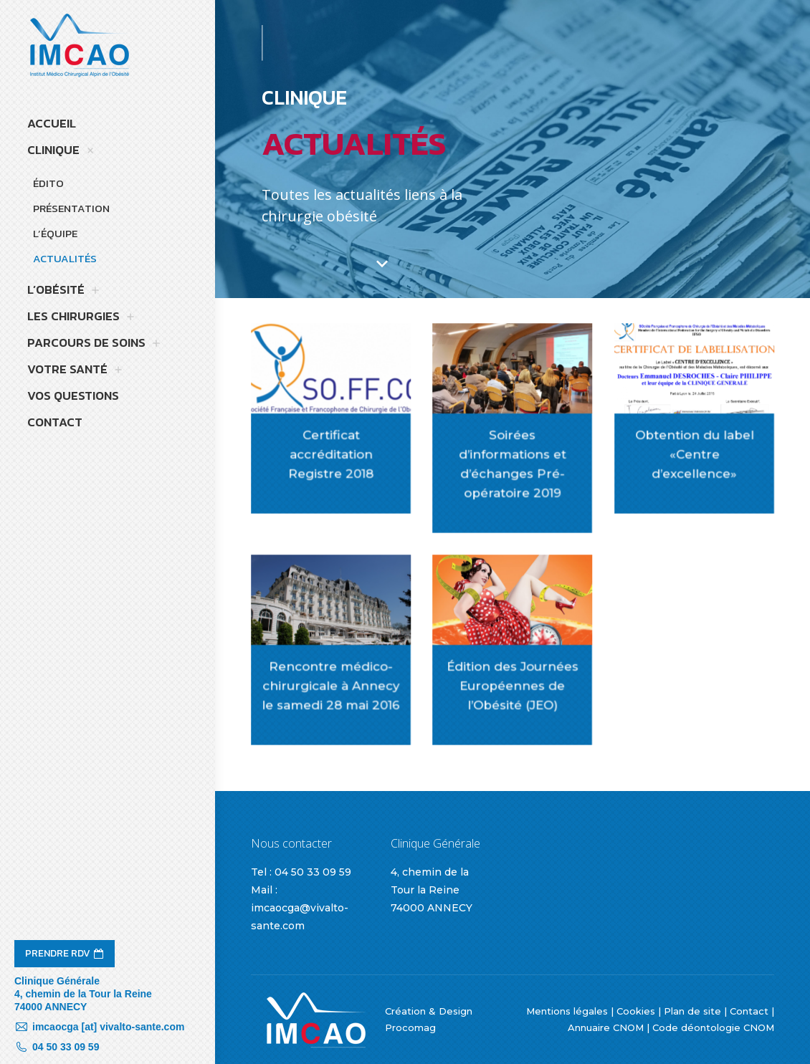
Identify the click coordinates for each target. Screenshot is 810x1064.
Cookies (635, 1011)
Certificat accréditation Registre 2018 (331, 452)
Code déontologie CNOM (713, 1027)
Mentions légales (567, 1011)
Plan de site (692, 1011)
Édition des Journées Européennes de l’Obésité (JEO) (513, 682)
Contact (749, 1011)
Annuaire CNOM (606, 1027)
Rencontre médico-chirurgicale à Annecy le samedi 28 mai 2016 (331, 682)
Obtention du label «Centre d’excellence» (695, 452)
